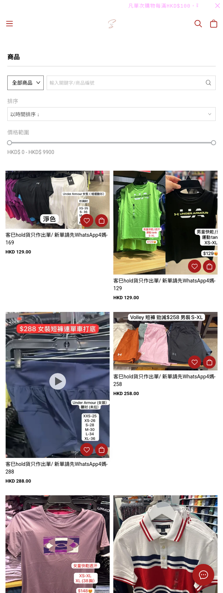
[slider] (9, 142)
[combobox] (111, 114)
